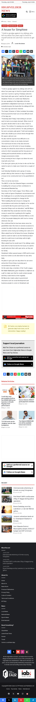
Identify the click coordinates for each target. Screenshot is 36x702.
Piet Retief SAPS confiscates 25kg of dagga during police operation (23, 499)
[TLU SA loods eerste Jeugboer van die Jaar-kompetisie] (9, 415)
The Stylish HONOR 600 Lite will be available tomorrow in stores (26, 423)
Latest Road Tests (6, 633)
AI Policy (3, 601)
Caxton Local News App (8, 642)
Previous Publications (7, 589)
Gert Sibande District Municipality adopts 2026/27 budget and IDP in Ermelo (23, 528)
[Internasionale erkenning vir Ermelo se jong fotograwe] (6, 490)
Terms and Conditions (7, 598)
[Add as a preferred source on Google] (9, 15)
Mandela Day (12, 25)
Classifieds (4, 630)
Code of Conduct (6, 595)
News (9, 21)
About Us (4, 583)
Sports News (5, 617)
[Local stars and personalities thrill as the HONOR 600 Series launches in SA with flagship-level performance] (9, 390)
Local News (4, 611)
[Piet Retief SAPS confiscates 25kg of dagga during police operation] (6, 499)
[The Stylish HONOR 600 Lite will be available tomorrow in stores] (27, 415)
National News (5, 614)
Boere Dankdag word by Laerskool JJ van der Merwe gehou (23, 509)
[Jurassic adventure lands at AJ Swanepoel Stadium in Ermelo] (6, 519)
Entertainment (5, 620)
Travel (3, 639)
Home (3, 21)
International (26, 689)
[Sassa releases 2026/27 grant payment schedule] (27, 392)
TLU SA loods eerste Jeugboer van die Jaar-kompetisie (8, 423)
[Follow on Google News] (18, 364)
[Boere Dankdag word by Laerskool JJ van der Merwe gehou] (6, 509)
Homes (3, 636)
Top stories (14, 689)
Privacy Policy (5, 592)
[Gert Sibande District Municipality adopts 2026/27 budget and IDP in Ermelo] (6, 529)
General (14, 21)
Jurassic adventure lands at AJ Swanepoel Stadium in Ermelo (23, 518)
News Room (4, 586)
